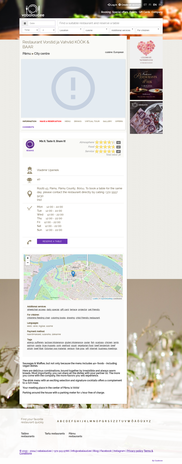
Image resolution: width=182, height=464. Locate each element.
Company (157, 12)
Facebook (106, 451)
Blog (96, 451)
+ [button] (28, 258)
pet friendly (94, 309)
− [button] (28, 263)
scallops (99, 342)
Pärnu (27, 53)
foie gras (80, 348)
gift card (64, 309)
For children (148, 30)
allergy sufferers (35, 342)
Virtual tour (92, 121)
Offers (119, 121)
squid (74, 345)
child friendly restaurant (88, 318)
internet (93, 348)
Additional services (122, 30)
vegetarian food (85, 345)
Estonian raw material (55, 348)
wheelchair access (36, 309)
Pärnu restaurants (75, 435)
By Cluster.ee (157, 461)
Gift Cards (144, 12)
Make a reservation (50, 121)
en (155, 4)
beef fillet (38, 348)
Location (70, 30)
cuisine (96, 30)
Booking (106, 12)
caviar (87, 342)
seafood (66, 345)
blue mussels (48, 345)
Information (29, 121)
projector (82, 309)
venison (71, 348)
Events (133, 12)
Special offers (120, 12)
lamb (116, 342)
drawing (71, 318)
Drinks (77, 121)
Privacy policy (135, 451)
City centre (42, 53)
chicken (108, 342)
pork (59, 345)
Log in (113, 5)
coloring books (58, 318)
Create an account (129, 5)
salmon (30, 345)
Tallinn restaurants (27, 435)
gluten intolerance (74, 342)
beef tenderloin (102, 345)
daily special (53, 309)
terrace (73, 309)
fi (150, 4)
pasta (38, 345)
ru (160, 4)
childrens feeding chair (38, 318)
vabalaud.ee (44, 451)
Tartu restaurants (55, 433)
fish (92, 342)
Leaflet (95, 299)
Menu (68, 121)
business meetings (107, 348)
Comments (28, 127)
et (145, 4)
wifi (87, 348)
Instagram (119, 451)
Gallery (107, 121)
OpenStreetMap (107, 299)
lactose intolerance (54, 342)
